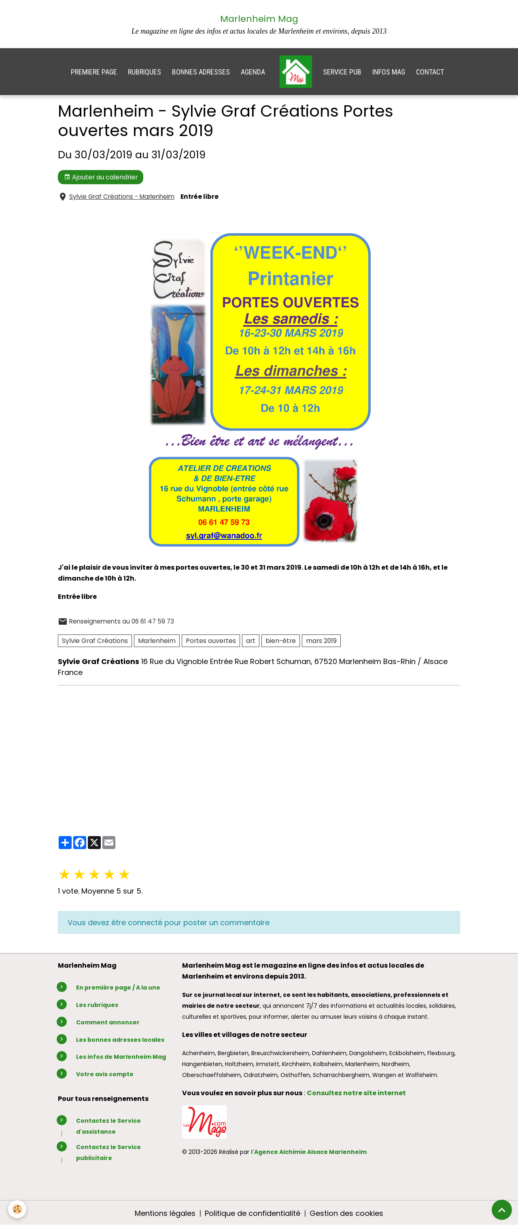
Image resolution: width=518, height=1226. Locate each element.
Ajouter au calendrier (101, 177)
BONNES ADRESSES (201, 72)
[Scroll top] (502, 1210)
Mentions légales (165, 1213)
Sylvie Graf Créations (95, 640)
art (250, 640)
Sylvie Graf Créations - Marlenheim (121, 196)
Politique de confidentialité (252, 1213)
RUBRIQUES (144, 72)
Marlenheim (157, 640)
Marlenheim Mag (259, 19)
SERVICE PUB (342, 72)
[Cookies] (17, 1209)
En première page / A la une (118, 987)
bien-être (280, 640)
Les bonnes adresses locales (120, 1040)
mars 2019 (321, 640)
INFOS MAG (388, 72)
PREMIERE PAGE (94, 72)
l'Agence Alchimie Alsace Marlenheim (309, 1152)
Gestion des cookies (346, 1213)
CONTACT (430, 72)
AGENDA (253, 72)
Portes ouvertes (211, 640)
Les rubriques (97, 1005)
